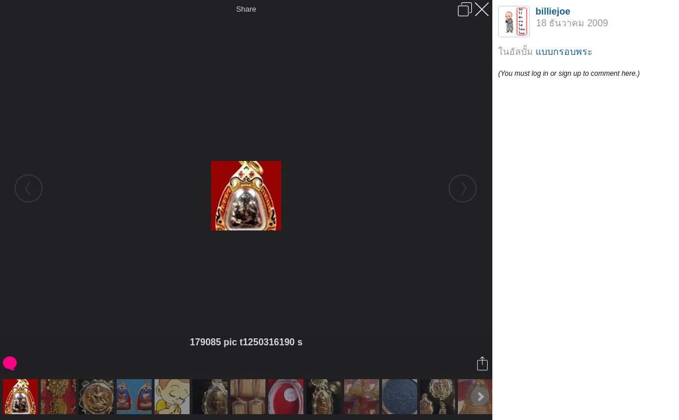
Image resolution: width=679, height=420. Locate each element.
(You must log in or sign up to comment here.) (569, 73)
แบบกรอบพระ (564, 52)
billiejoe (553, 11)
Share (246, 9)
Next (480, 396)
